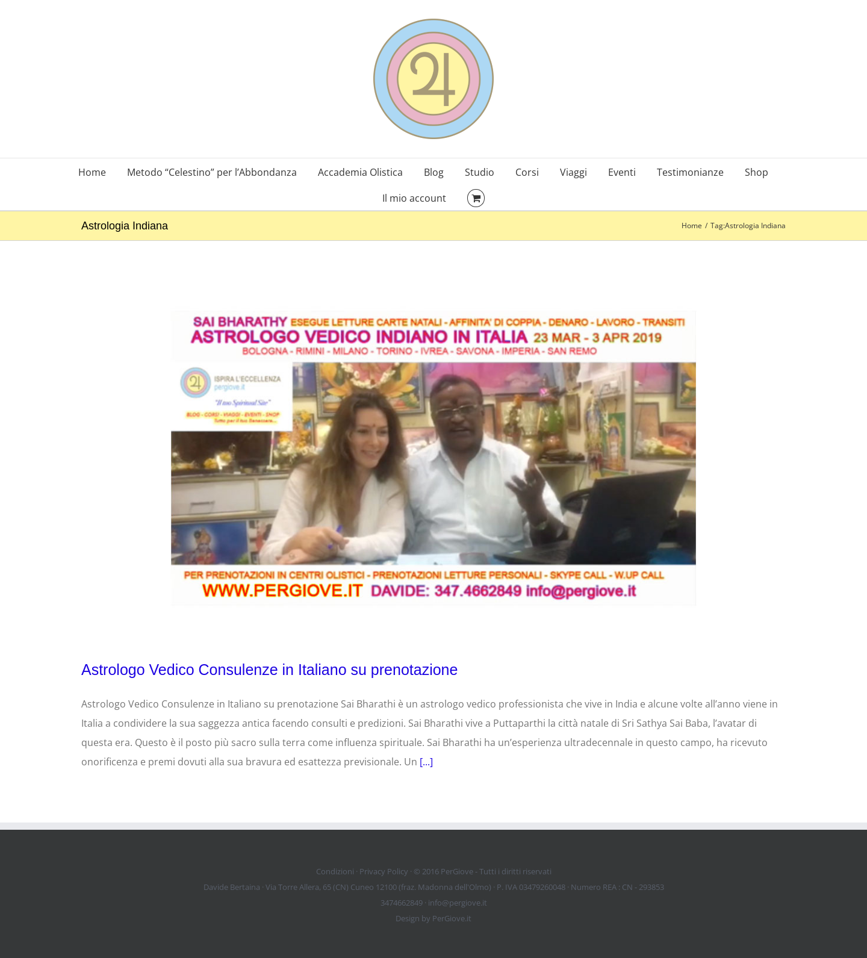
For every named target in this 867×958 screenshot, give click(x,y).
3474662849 (402, 902)
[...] (426, 761)
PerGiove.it (451, 918)
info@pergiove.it (457, 902)
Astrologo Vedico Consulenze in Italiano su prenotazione (269, 669)
